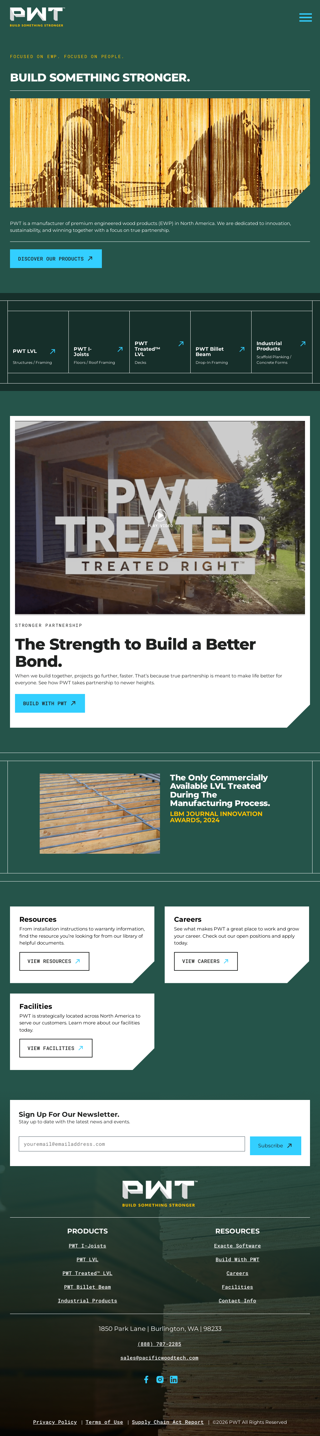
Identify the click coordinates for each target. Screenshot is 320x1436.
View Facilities (56, 1048)
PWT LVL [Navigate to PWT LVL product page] (87, 1259)
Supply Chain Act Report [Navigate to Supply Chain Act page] (168, 1422)
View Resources (54, 961)
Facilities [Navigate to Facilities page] (237, 1287)
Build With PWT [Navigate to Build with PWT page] (237, 1259)
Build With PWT (50, 703)
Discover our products (56, 258)
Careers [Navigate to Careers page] (237, 1273)
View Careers (206, 961)
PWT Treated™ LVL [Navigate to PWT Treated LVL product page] (87, 1273)
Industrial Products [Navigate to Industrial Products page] (87, 1300)
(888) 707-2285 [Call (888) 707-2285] (159, 1344)
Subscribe (275, 1146)
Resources (237, 1231)
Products (87, 1231)
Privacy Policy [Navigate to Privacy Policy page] (55, 1422)
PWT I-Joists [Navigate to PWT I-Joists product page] (87, 1246)
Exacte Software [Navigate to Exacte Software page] (237, 1246)
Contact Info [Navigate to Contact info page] (237, 1300)
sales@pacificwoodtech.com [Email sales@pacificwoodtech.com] (159, 1358)
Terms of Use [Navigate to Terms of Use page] (104, 1422)
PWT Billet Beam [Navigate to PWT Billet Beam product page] (87, 1287)
